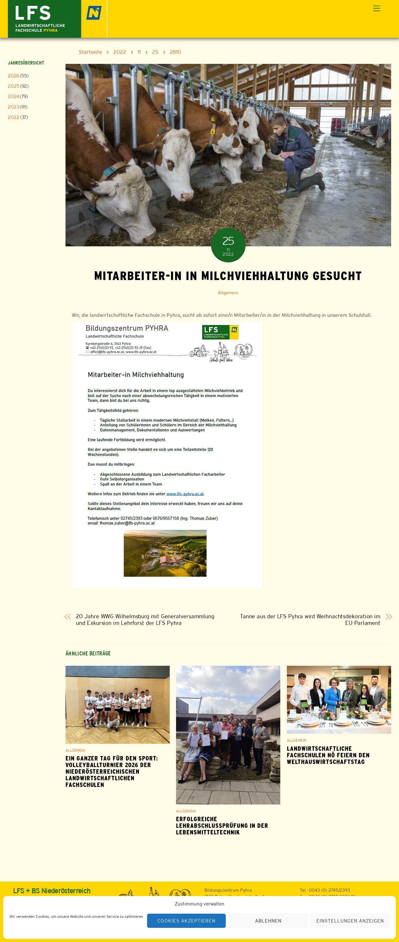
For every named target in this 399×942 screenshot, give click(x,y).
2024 (13, 96)
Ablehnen (268, 920)
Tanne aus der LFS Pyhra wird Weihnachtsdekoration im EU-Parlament (310, 619)
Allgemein (228, 292)
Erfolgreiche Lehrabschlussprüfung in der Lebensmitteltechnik (222, 826)
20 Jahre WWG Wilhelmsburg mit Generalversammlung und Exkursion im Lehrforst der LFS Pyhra (145, 619)
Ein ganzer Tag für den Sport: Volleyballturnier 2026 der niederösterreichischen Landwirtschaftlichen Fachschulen (112, 771)
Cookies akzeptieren (186, 920)
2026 (13, 75)
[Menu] (376, 9)
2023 (13, 106)
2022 (14, 117)
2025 (14, 86)
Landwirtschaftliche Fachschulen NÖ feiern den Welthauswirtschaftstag (328, 755)
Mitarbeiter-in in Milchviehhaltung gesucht (228, 275)
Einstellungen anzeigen (350, 920)
